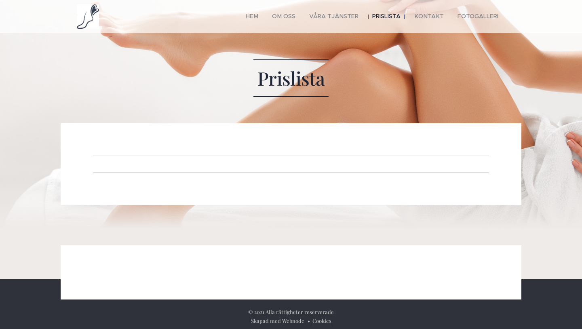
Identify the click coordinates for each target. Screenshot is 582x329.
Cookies (321, 320)
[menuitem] (271, 16)
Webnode (293, 320)
